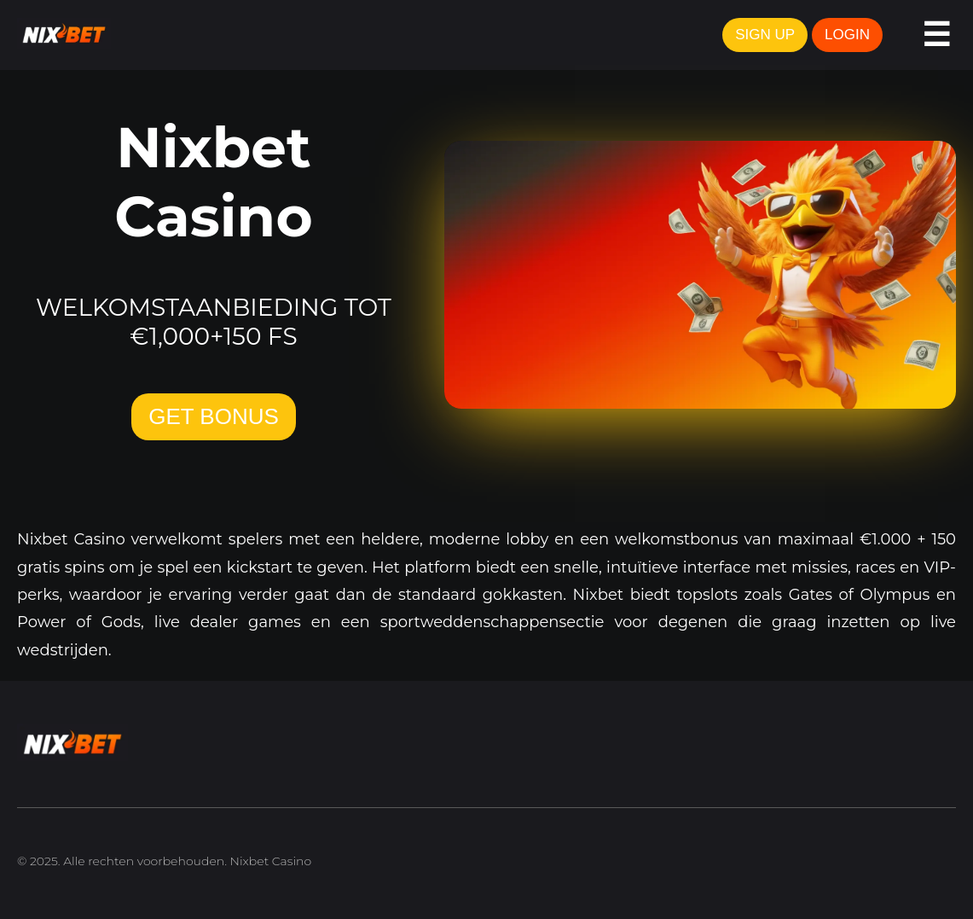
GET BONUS (213, 416)
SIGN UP (765, 34)
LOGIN (847, 34)
